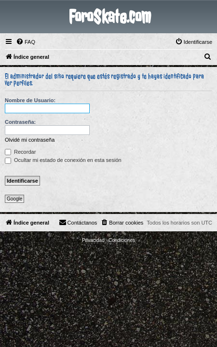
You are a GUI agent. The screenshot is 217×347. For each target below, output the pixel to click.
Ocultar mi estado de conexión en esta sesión (63, 160)
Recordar (20, 152)
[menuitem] (25, 42)
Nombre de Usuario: (30, 100)
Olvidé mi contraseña (29, 140)
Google (14, 198)
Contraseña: (20, 122)
